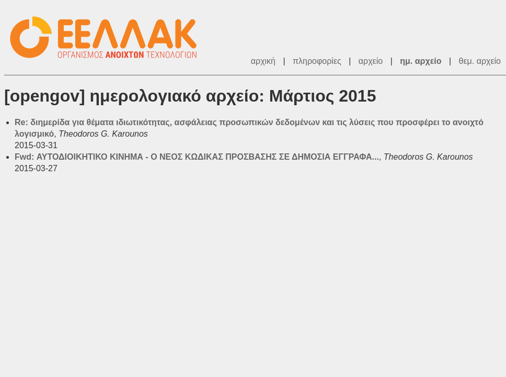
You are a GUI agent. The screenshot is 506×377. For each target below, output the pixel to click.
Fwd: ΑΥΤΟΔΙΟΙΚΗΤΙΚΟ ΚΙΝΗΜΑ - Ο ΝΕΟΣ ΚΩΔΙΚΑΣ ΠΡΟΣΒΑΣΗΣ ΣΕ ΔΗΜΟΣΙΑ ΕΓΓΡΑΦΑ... (197, 156)
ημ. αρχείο (420, 61)
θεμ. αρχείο (480, 61)
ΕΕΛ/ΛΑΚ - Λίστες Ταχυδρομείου (108, 37)
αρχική (263, 61)
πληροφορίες (317, 61)
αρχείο (371, 61)
